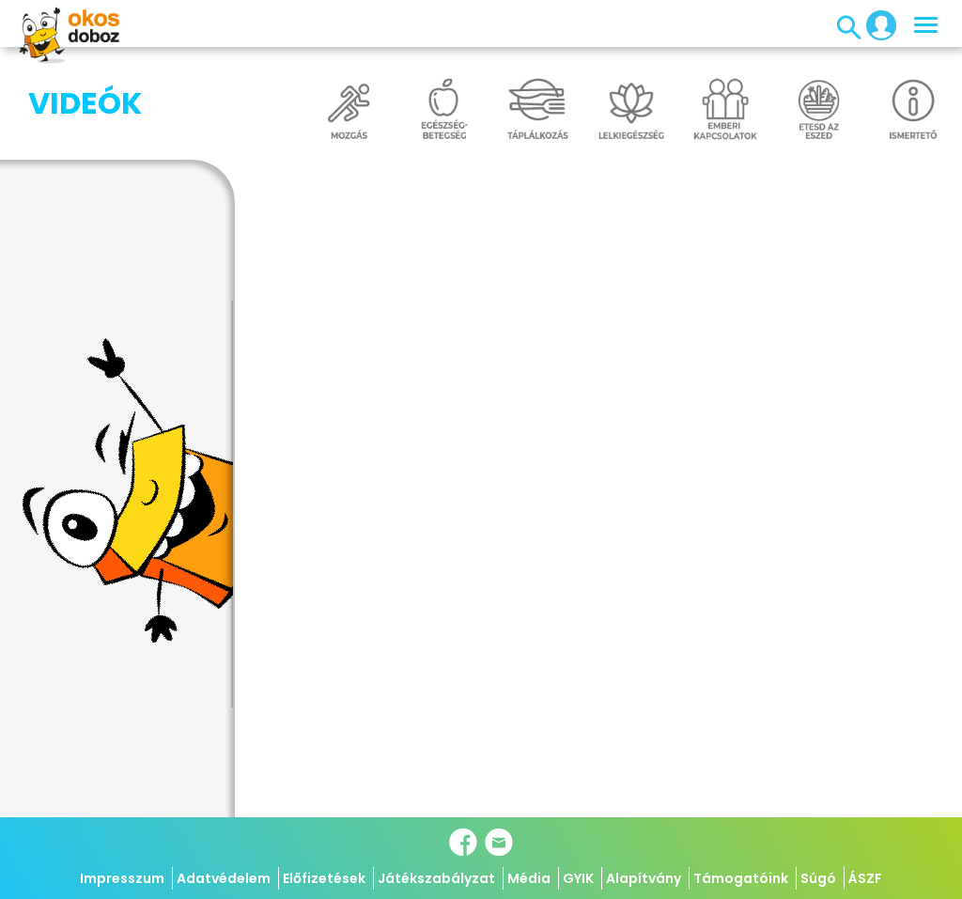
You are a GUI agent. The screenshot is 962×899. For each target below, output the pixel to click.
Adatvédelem (224, 878)
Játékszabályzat (436, 878)
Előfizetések (324, 878)
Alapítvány (643, 878)
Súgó (818, 878)
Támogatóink (740, 878)
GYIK (578, 878)
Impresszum (122, 878)
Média (529, 878)
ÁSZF (865, 878)
